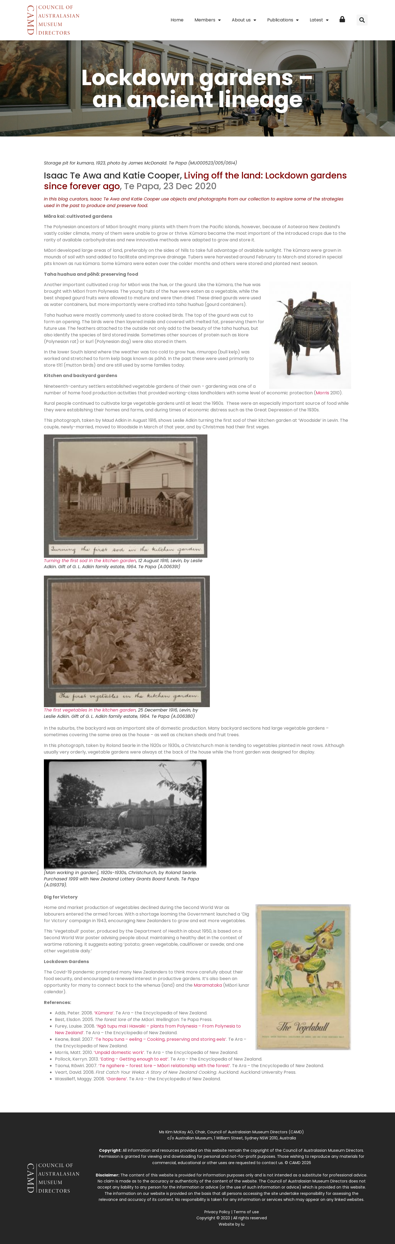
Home (177, 20)
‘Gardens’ (116, 1079)
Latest (319, 20)
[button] (362, 20)
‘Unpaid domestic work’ (119, 1052)
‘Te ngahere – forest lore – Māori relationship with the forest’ (164, 1065)
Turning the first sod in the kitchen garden (90, 560)
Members (207, 20)
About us (244, 20)
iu (242, 1224)
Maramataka (208, 985)
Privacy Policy (217, 1212)
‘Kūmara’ (104, 1013)
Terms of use (246, 1212)
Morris (322, 393)
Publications (283, 20)
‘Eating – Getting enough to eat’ (134, 1059)
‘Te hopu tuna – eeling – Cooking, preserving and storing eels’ (160, 1039)
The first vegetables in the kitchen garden (90, 710)
